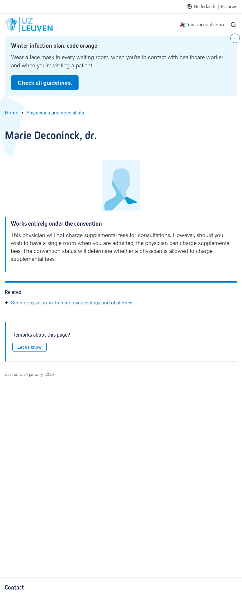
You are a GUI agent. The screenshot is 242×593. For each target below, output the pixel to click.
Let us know (29, 347)
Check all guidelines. (45, 82)
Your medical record (206, 24)
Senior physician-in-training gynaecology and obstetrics (71, 302)
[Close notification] (235, 38)
